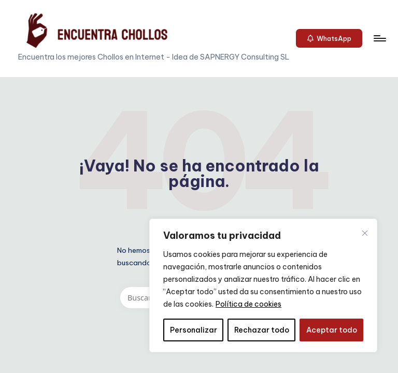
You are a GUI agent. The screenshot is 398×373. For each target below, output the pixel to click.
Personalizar (193, 330)
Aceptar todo (331, 330)
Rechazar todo (261, 330)
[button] (329, 38)
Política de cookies (248, 304)
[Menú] (379, 38)
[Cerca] (364, 233)
